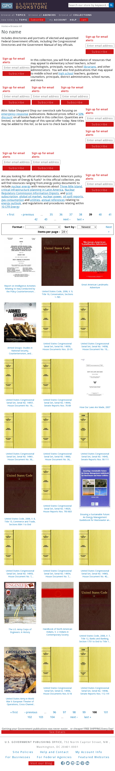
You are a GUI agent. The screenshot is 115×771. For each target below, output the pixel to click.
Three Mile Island (71, 186)
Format (17, 227)
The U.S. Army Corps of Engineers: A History (20, 631)
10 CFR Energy (10, 206)
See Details (57, 732)
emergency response (14, 114)
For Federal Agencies (54, 757)
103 (41, 717)
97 (64, 712)
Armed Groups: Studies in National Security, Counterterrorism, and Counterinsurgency (19, 350)
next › (66, 219)
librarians (90, 66)
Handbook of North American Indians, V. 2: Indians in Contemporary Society (57, 632)
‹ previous (27, 214)
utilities (35, 200)
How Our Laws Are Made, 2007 (95, 407)
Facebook (63, 763)
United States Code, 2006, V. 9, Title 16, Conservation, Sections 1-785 (57, 294)
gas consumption (12, 200)
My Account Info (88, 752)
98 (74, 712)
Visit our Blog (41, 763)
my (58, 19)
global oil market (30, 196)
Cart (84, 19)
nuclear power (52, 196)
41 (110, 214)
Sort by (70, 227)
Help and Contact (54, 752)
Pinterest (82, 763)
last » (80, 219)
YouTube (78, 763)
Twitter (68, 763)
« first (10, 214)
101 (106, 712)
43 (45, 219)
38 (80, 214)
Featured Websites (94, 757)
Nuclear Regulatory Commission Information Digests (38, 191)
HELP (73, 19)
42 (35, 219)
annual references (53, 200)
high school (65, 73)
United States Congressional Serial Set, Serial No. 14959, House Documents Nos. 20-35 (57, 346)
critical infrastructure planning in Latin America (32, 189)
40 (100, 214)
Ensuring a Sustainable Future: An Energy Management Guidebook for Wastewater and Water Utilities (95, 517)
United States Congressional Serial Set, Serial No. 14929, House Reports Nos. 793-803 (57, 508)
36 (60, 214)
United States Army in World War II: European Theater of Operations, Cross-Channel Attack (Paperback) (20, 701)
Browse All (13, 15)
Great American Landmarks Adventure (94, 286)
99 (84, 712)
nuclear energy (21, 186)
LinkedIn (87, 763)
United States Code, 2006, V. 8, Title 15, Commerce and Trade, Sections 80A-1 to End (19, 521)
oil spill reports (73, 196)
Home (4, 26)
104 (52, 717)
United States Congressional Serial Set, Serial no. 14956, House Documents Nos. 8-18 (57, 691)
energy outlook (11, 203)
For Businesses (17, 757)
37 (70, 214)
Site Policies (23, 752)
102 (29, 717)
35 (51, 214)
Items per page (48, 231)
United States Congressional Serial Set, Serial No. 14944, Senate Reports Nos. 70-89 (57, 402)
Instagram (73, 763)
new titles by (24, 19)
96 (54, 712)
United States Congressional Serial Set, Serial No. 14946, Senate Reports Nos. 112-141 (94, 691)
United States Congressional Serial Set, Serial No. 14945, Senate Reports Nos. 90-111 (95, 456)
